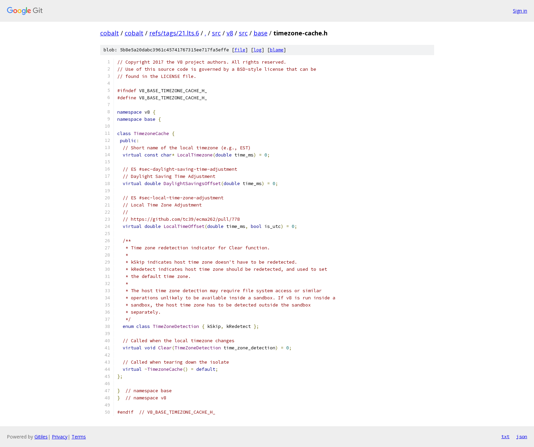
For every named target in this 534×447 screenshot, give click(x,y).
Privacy (59, 436)
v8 (230, 33)
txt (505, 436)
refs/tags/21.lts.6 (174, 33)
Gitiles (41, 436)
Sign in (520, 10)
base (261, 33)
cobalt (109, 33)
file (239, 50)
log (258, 50)
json (521, 436)
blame (277, 50)
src (216, 33)
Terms (79, 436)
